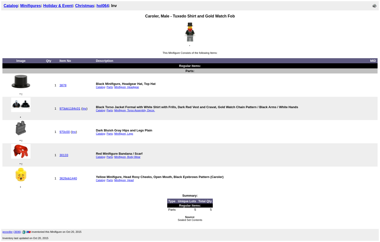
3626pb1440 (68, 178)
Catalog (11, 6)
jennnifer (7, 231)
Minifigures (30, 6)
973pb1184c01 (69, 108)
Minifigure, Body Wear (127, 156)
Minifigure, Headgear (126, 87)
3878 (62, 85)
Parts (110, 87)
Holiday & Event (58, 6)
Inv (84, 108)
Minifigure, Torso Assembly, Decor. (134, 110)
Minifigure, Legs (123, 133)
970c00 (64, 132)
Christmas (84, 6)
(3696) (17, 231)
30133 (63, 155)
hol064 (102, 6)
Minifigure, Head (124, 180)
